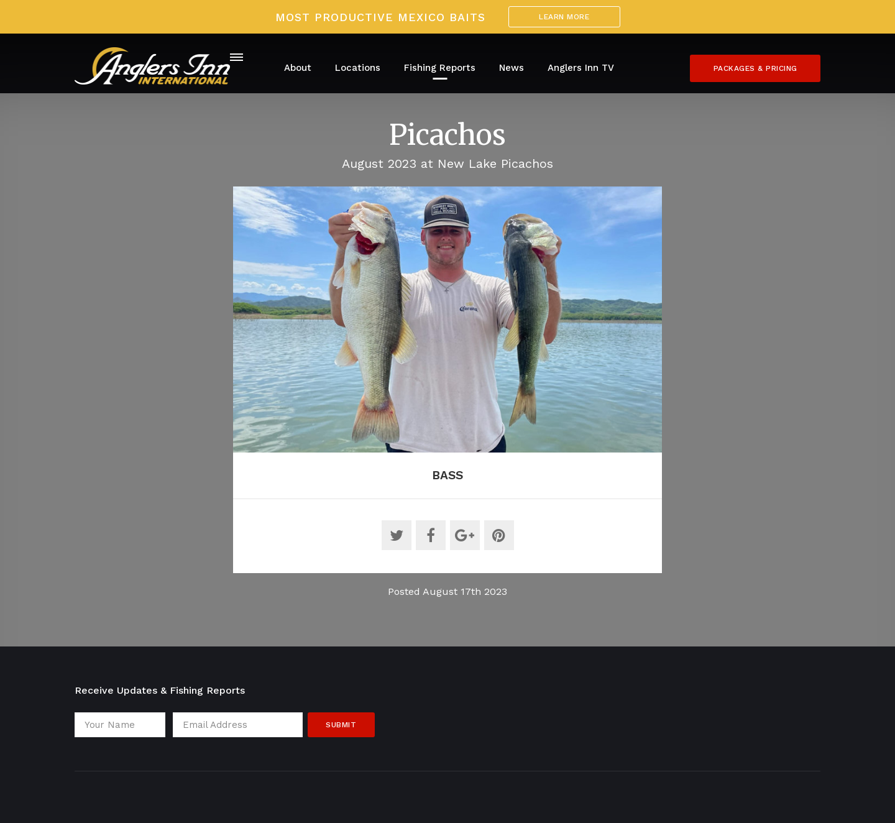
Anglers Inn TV (581, 67)
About (297, 67)
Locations (357, 67)
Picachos (447, 134)
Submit (341, 724)
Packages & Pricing (755, 68)
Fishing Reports (439, 67)
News (511, 67)
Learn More (564, 16)
